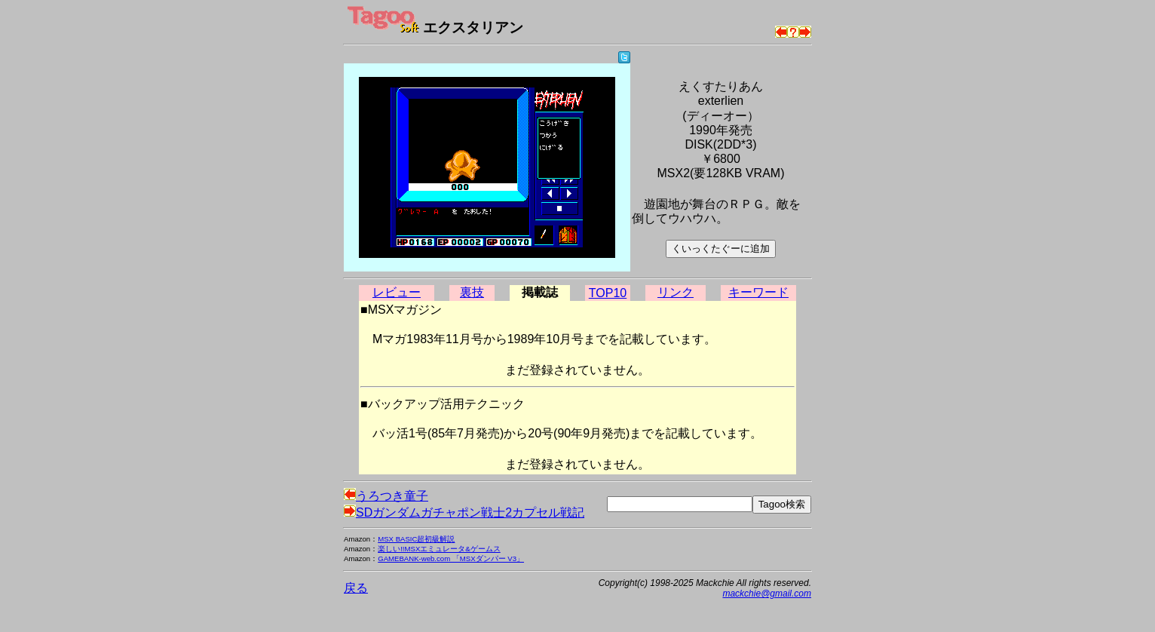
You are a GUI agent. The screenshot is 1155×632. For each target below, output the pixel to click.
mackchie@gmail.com (766, 593)
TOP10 (608, 293)
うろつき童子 (386, 495)
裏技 (472, 292)
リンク (675, 292)
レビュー (396, 292)
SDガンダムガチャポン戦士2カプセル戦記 (464, 512)
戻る (356, 587)
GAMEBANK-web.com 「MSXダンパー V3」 (451, 558)
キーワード (758, 292)
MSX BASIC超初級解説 (416, 539)
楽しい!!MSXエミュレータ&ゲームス (439, 549)
